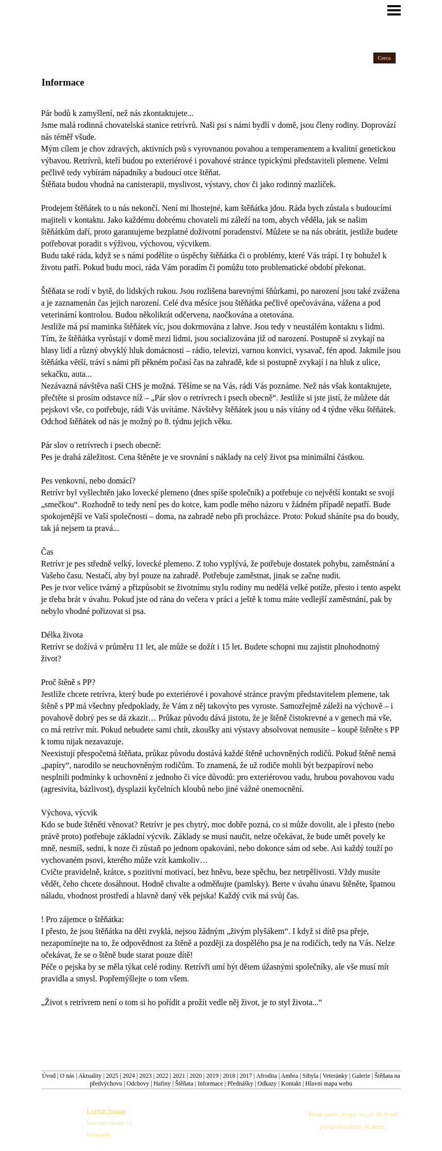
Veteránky (335, 1075)
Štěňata (184, 1083)
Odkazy (266, 1083)
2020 (195, 1075)
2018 (229, 1075)
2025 (112, 1075)
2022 (162, 1075)
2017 (246, 1075)
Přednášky (240, 1083)
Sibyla (311, 1075)
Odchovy (137, 1083)
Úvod (49, 1075)
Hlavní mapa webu (328, 1083)
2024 (129, 1075)
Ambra (289, 1075)
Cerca (384, 58)
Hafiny (162, 1083)
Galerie (361, 1075)
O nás (67, 1075)
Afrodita (266, 1075)
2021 (179, 1075)
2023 (145, 1075)
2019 (212, 1075)
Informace (210, 1083)
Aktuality (90, 1075)
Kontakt (291, 1083)
